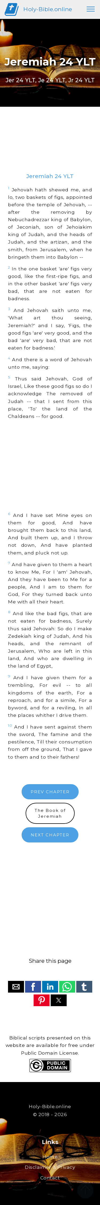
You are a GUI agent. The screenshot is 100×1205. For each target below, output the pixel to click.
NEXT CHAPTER (50, 834)
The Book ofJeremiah (50, 813)
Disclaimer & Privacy (50, 1167)
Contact (50, 1178)
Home (50, 1156)
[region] (50, 145)
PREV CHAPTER (50, 791)
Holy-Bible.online (47, 9)
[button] (16, 987)
